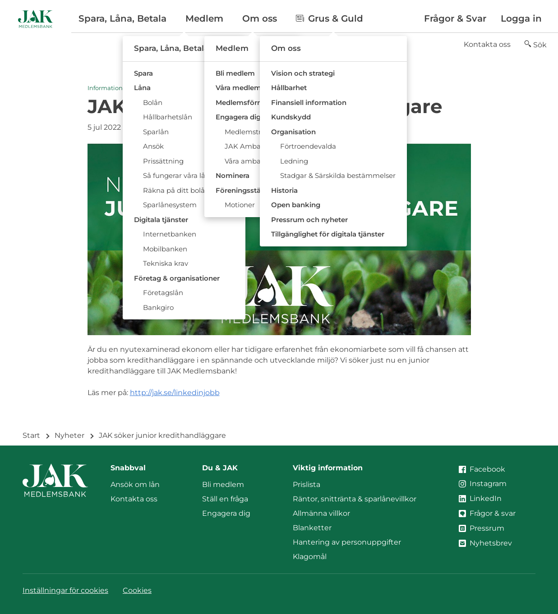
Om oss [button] (259, 18)
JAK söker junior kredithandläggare (162, 435)
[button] (535, 44)
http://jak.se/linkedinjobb (175, 392)
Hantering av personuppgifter (347, 542)
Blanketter (312, 527)
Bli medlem (223, 484)
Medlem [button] (204, 18)
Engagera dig (226, 513)
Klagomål (310, 556)
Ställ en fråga (225, 499)
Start (31, 435)
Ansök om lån (135, 484)
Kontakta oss (487, 44)
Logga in (521, 18)
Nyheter (69, 435)
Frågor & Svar (455, 18)
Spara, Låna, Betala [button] (122, 18)
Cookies (137, 590)
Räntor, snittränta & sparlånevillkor (354, 499)
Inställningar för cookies (65, 590)
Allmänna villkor (321, 513)
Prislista (306, 484)
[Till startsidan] (35, 19)
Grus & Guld (329, 18)
